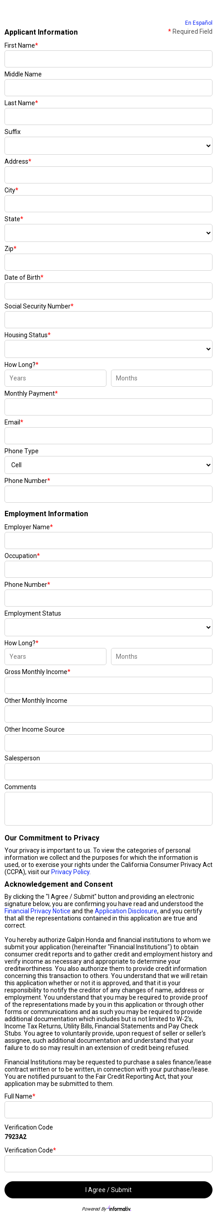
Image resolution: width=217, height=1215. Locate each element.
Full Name (19, 1096)
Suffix (12, 131)
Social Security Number (39, 306)
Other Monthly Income (35, 700)
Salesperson (22, 758)
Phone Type (21, 451)
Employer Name (28, 527)
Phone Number (27, 480)
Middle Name (23, 74)
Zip (10, 248)
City (11, 190)
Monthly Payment (31, 393)
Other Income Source (34, 729)
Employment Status (32, 613)
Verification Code (28, 1127)
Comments (20, 787)
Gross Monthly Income (37, 671)
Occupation (22, 555)
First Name (21, 45)
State (13, 219)
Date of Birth (24, 277)
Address (17, 161)
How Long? (21, 364)
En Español (199, 23)
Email (13, 422)
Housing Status (27, 335)
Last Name (21, 103)
